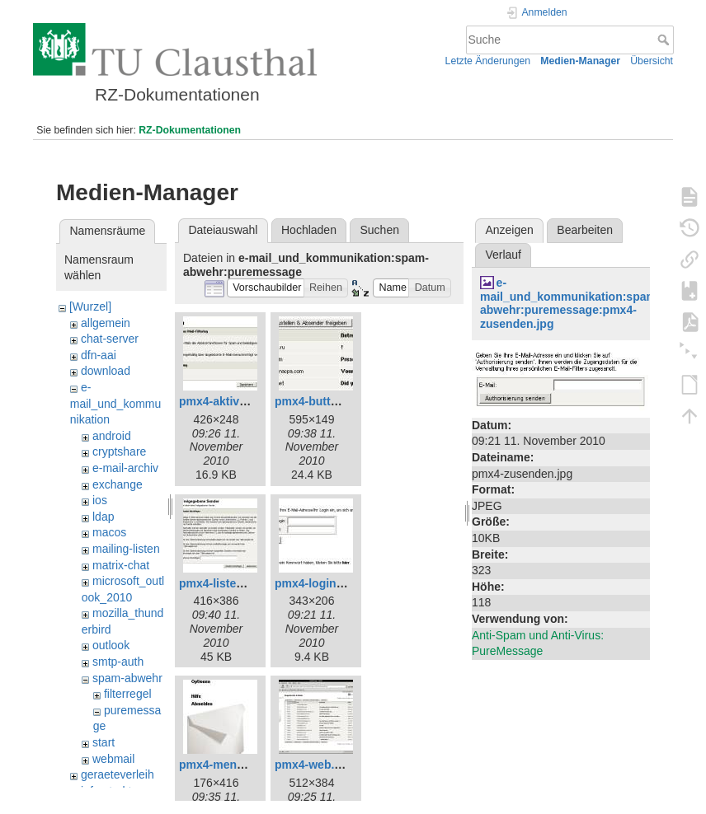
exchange (117, 484)
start (103, 742)
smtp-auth (118, 661)
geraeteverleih (117, 774)
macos (109, 532)
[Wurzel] (90, 306)
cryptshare (119, 451)
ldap (103, 516)
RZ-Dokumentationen (190, 130)
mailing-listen (126, 548)
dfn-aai (98, 355)
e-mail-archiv (125, 468)
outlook (110, 645)
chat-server (110, 338)
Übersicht (651, 61)
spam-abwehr (127, 678)
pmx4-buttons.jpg (323, 401)
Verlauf (503, 254)
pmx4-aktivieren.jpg (233, 401)
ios (99, 500)
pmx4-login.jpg (316, 583)
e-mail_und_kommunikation (116, 403)
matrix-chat (120, 565)
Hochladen (309, 229)
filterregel (128, 693)
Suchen (379, 229)
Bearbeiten (585, 229)
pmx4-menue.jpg (225, 764)
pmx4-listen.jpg (221, 583)
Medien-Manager (580, 61)
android (111, 435)
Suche (665, 39)
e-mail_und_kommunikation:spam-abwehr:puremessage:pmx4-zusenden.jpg (570, 303)
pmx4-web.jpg (313, 764)
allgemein (105, 323)
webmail (113, 758)
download (105, 370)
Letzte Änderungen (488, 61)
